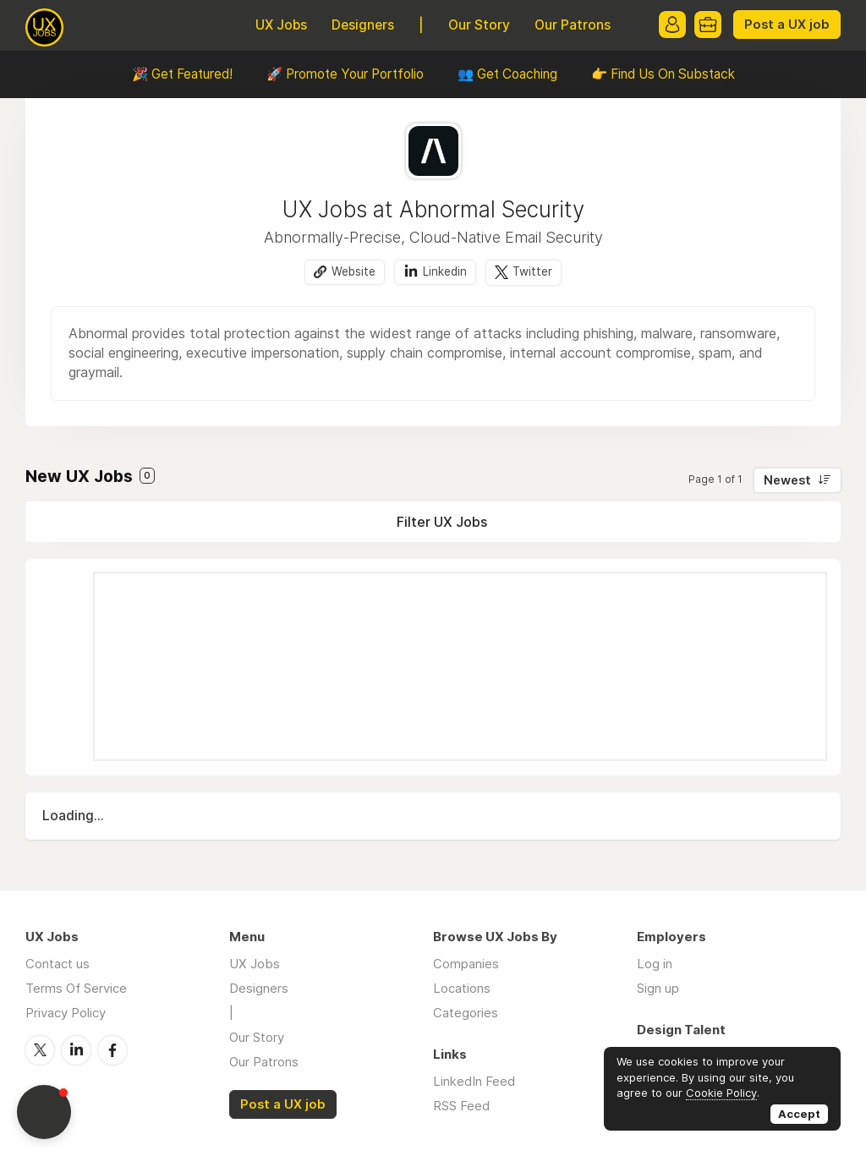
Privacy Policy (65, 1013)
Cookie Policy (721, 1092)
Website (353, 271)
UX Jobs (281, 25)
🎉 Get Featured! (182, 74)
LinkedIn (76, 1050)
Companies (466, 964)
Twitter (532, 271)
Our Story (479, 25)
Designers (363, 25)
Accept (799, 1113)
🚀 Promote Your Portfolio (345, 74)
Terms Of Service (76, 988)
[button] (44, 1112)
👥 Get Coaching (507, 74)
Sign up (658, 988)
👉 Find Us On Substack (663, 74)
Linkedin (445, 271)
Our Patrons (572, 25)
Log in (654, 964)
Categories (465, 1013)
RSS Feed (461, 1106)
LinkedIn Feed (474, 1081)
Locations (462, 988)
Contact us (57, 964)
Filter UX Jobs (442, 521)
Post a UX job (787, 24)
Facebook (112, 1050)
